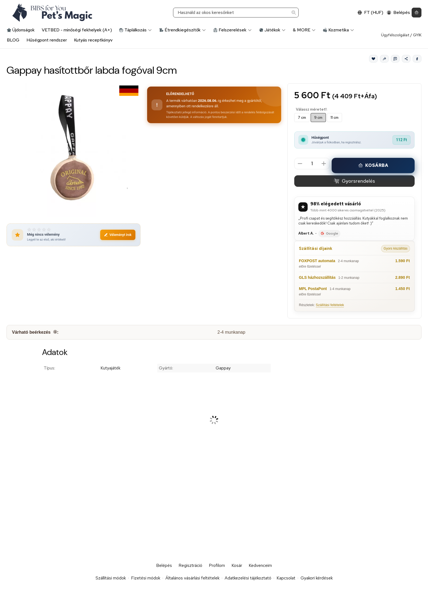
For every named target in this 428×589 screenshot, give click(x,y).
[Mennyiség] (312, 164)
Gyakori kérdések (317, 578)
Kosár (236, 565)
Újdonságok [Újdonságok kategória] (21, 30)
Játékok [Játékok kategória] (272, 30)
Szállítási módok (111, 578)
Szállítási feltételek (330, 305)
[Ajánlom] (384, 59)
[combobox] (236, 13)
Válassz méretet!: (311, 109)
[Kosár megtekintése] (416, 13)
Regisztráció (190, 565)
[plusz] (324, 163)
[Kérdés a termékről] (395, 59)
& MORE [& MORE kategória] (304, 30)
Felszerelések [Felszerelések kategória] (232, 30)
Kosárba (373, 165)
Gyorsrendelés (354, 181)
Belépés (164, 565)
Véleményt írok (118, 235)
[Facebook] (417, 59)
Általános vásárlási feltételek (192, 578)
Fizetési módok (145, 578)
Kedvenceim (260, 565)
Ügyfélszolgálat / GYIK (401, 34)
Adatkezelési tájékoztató (248, 578)
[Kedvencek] (373, 59)
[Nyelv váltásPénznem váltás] (370, 13)
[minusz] (300, 163)
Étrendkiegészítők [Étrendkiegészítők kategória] (182, 30)
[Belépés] (398, 13)
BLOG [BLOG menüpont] (13, 40)
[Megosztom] (406, 59)
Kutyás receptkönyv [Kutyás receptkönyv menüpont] (93, 40)
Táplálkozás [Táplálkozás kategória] (135, 30)
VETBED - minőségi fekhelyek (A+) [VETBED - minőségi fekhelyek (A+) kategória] (77, 30)
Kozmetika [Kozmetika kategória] (338, 30)
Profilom (217, 565)
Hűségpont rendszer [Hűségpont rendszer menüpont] (46, 40)
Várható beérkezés (35, 332)
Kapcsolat (286, 578)
